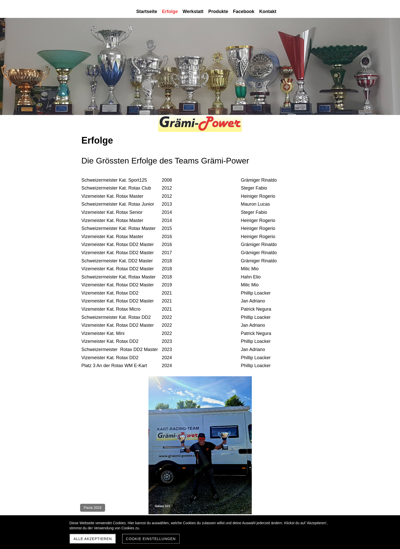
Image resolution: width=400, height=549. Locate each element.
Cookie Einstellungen (151, 539)
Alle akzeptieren (92, 539)
